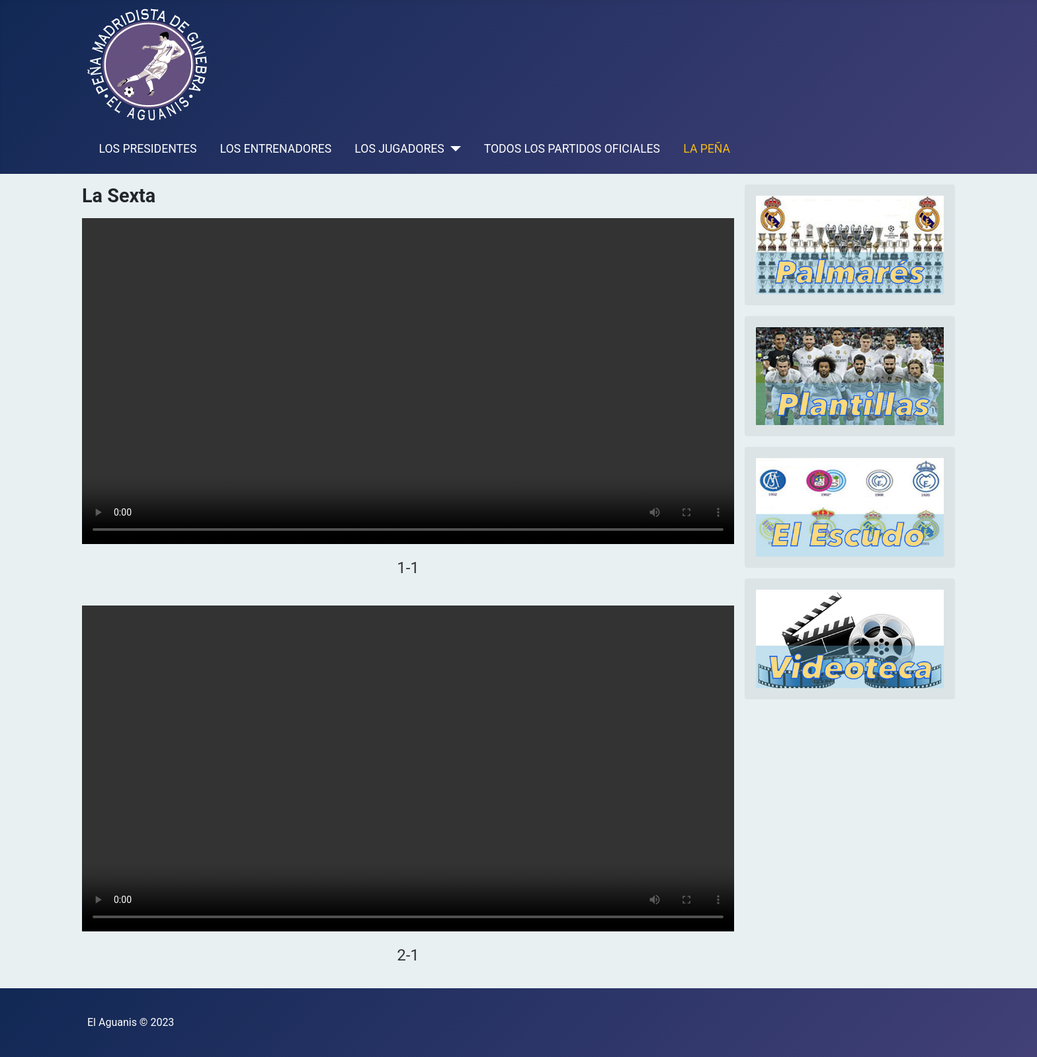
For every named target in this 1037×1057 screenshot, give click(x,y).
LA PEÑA (706, 148)
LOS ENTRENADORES (276, 148)
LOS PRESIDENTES (148, 148)
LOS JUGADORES (399, 148)
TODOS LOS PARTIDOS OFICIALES (572, 148)
